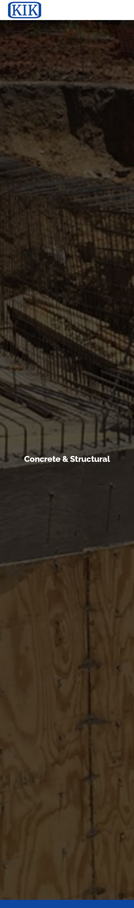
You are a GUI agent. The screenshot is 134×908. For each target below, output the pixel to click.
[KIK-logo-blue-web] (24, 3)
